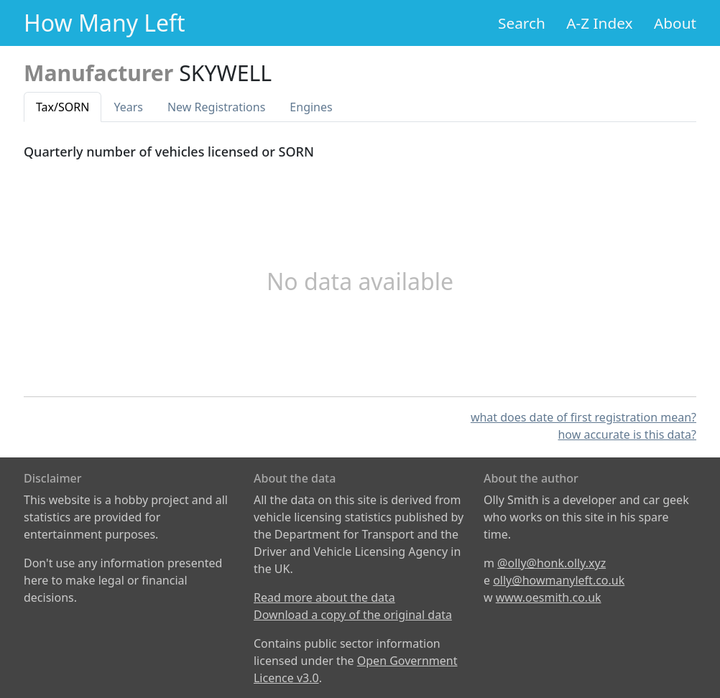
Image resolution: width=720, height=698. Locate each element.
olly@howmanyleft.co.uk (558, 580)
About (675, 23)
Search (521, 23)
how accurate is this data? (627, 434)
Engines (311, 107)
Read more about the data (324, 597)
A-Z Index (599, 23)
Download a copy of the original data (353, 615)
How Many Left (104, 22)
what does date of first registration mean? (583, 417)
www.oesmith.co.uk (548, 597)
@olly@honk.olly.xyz (551, 563)
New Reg (216, 107)
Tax (62, 107)
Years (128, 107)
